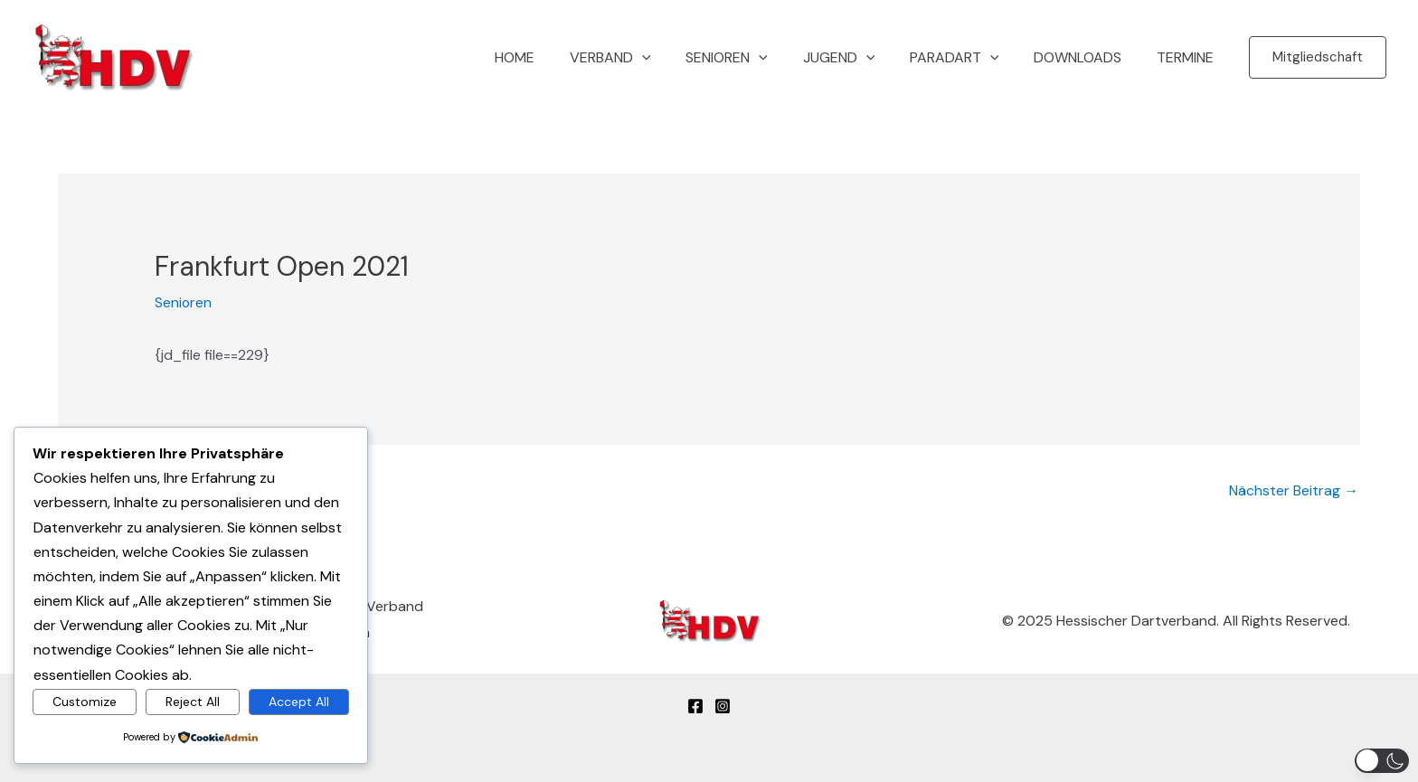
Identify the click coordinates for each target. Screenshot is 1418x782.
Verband (644, 58)
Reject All (192, 700)
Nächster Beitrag (1293, 489)
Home (554, 57)
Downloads (1086, 57)
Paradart (969, 58)
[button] (675, 58)
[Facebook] (695, 704)
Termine (1187, 57)
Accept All (299, 700)
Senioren (754, 58)
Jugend (860, 58)
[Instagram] (722, 704)
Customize (84, 700)
